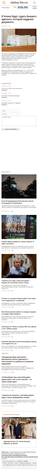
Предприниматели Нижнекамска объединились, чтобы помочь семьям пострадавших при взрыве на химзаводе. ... (19, 207)
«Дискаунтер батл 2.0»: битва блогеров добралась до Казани (16, 442)
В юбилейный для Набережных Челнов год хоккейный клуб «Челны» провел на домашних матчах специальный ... (18, 333)
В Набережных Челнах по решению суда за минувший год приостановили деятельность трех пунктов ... (18, 303)
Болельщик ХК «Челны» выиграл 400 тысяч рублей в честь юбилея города (19, 328)
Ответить (4, 90)
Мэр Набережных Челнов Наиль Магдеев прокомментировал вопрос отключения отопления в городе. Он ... (17, 287)
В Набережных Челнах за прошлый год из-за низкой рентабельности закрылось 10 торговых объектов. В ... (18, 247)
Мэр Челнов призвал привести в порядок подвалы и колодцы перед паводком (19, 313)
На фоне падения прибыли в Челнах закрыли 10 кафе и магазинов (18, 242)
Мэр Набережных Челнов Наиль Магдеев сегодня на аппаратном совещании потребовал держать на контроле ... (18, 318)
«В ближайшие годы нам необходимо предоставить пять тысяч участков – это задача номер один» (17, 379)
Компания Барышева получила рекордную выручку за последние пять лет (19, 342)
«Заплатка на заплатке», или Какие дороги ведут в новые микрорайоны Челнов (18, 396)
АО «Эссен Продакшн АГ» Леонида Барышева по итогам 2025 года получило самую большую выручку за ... (19, 347)
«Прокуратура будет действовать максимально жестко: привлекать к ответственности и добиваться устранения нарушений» (17, 360)
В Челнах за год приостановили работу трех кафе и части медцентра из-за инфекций (19, 299)
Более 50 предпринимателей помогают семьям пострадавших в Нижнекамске (17, 202)
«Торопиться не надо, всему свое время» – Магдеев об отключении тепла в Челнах (16, 282)
